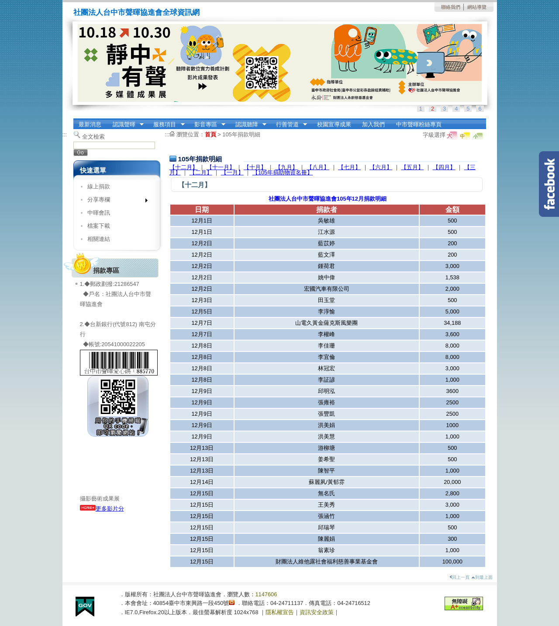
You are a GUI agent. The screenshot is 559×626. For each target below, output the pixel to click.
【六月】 (380, 167)
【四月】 (444, 167)
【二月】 (201, 172)
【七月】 (349, 167)
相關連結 (98, 239)
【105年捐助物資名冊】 (282, 172)
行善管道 (288, 124)
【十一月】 (221, 167)
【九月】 (286, 167)
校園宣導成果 (334, 124)
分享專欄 (114, 201)
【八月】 (318, 167)
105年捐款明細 (241, 134)
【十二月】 (183, 167)
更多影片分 (102, 508)
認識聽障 (248, 124)
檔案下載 (98, 226)
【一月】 (232, 172)
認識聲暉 (125, 124)
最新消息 (90, 124)
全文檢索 (93, 136)
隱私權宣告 (280, 612)
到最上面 (482, 577)
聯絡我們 (450, 7)
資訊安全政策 (317, 612)
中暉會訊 (98, 212)
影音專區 (207, 124)
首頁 (210, 134)
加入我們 (373, 124)
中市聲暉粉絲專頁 (419, 124)
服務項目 (166, 124)
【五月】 (412, 167)
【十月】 (255, 167)
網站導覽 (477, 7)
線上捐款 (98, 186)
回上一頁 (459, 577)
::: (75, 121)
